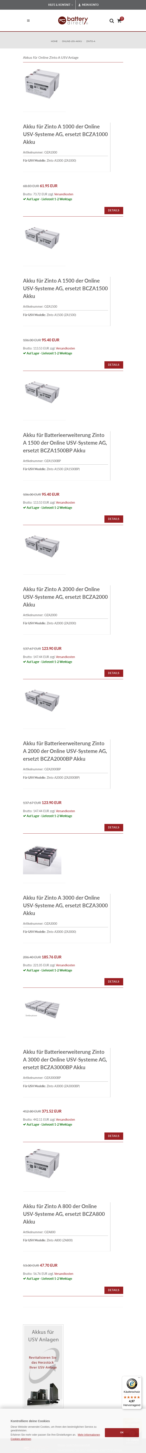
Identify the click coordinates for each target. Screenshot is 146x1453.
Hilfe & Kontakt (60, 5)
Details (114, 210)
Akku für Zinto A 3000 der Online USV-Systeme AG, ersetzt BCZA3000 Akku (65, 905)
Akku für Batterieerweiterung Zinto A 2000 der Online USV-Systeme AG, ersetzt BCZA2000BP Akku (65, 751)
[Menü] (139, 1378)
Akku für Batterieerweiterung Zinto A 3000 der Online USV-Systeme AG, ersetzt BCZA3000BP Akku (65, 1059)
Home (54, 41)
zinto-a (90, 41)
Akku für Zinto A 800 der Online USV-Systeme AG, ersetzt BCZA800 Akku (64, 1214)
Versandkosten (63, 194)
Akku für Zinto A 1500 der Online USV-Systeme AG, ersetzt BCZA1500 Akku (65, 288)
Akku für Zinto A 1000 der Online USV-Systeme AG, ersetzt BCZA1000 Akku (65, 134)
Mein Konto (88, 5)
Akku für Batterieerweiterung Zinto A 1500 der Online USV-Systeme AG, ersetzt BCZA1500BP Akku (65, 442)
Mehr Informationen (89, 1434)
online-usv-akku (72, 41)
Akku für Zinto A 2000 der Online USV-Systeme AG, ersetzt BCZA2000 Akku (65, 597)
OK (122, 1432)
